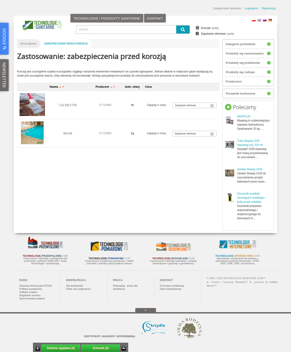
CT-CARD (105, 105)
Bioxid (67, 133)
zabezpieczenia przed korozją (66, 43)
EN (259, 20)
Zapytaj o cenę (156, 105)
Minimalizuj (37, 348)
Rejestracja (269, 8)
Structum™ (241, 282)
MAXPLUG (244, 116)
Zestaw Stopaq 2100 (249, 169)
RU (264, 20)
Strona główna (28, 43)
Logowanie (251, 8)
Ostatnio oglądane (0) (61, 348)
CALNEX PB (68, 105)
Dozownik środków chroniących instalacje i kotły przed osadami (251, 197)
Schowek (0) (100, 348)
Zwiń (123, 348)
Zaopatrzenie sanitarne (227, 8)
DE (270, 20)
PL (254, 20)
